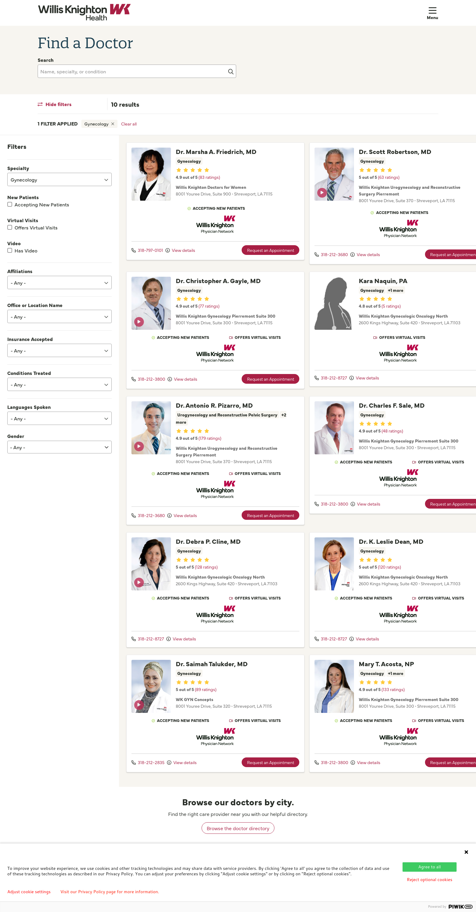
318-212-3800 (148, 384)
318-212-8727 (321, 378)
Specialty (18, 168)
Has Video (26, 250)
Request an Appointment (260, 255)
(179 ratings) (210, 443)
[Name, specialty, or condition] (137, 71)
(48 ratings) (383, 436)
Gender (15, 436)
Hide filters (55, 104)
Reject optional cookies (429, 880)
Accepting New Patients (42, 204)
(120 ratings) (380, 572)
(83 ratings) (209, 184)
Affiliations (19, 271)
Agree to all (429, 867)
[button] (432, 12)
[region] (297, 463)
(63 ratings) (379, 177)
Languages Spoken (29, 406)
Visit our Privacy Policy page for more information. (109, 891)
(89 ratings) (205, 695)
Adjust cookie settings (29, 891)
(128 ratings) (206, 572)
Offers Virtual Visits (36, 227)
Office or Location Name (35, 305)
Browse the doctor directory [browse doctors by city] (238, 833)
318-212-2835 (148, 768)
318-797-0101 (147, 255)
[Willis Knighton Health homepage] (84, 13)
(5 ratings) (381, 306)
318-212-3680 (321, 254)
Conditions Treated (29, 372)
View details (180, 255)
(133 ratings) (383, 695)
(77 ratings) (209, 314)
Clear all (129, 124)
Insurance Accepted (30, 339)
